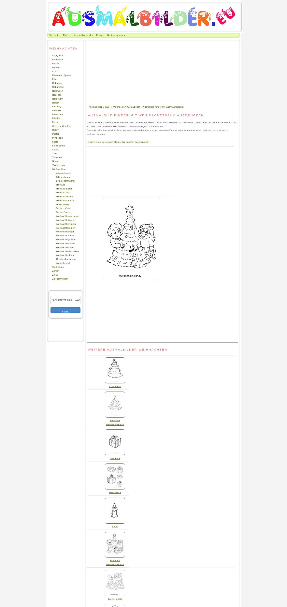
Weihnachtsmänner (66, 224)
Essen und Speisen (62, 75)
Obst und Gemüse (61, 126)
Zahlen (55, 270)
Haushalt (56, 94)
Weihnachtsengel (65, 231)
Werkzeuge (58, 267)
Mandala (56, 110)
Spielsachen (58, 145)
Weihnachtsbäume (65, 220)
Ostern (55, 130)
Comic (55, 71)
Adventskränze (63, 173)
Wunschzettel (63, 263)
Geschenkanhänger (66, 259)
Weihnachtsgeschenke (67, 216)
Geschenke (115, 492)
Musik (55, 122)
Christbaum (115, 386)
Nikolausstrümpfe (65, 200)
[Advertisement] (162, 69)
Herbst (55, 102)
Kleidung (56, 106)
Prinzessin (57, 137)
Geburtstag (58, 87)
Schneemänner (64, 208)
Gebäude (57, 83)
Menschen (57, 114)
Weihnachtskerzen (65, 228)
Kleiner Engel (115, 599)
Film (54, 79)
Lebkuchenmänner (65, 180)
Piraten (56, 133)
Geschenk (115, 458)
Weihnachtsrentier (65, 235)
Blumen (56, 67)
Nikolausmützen (64, 188)
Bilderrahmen (63, 177)
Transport (57, 157)
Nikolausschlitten (65, 196)
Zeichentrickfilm (60, 278)
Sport (55, 141)
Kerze (115, 526)
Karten (100, 35)
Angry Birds (58, 55)
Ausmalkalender (83, 35)
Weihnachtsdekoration (67, 251)
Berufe (55, 63)
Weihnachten (59, 169)
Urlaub (55, 161)
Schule (55, 149)
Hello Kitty (57, 98)
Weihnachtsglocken (66, 239)
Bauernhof (57, 59)
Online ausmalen (117, 35)
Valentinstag (58, 165)
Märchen (56, 118)
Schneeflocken (63, 212)
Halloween (57, 91)
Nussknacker (62, 204)
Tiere (54, 153)
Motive (67, 35)
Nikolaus (60, 184)
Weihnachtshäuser (65, 243)
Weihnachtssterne (65, 255)
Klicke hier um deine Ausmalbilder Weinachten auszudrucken (118, 142)
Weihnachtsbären (65, 247)
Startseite (54, 35)
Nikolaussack (63, 192)
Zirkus (55, 274)
